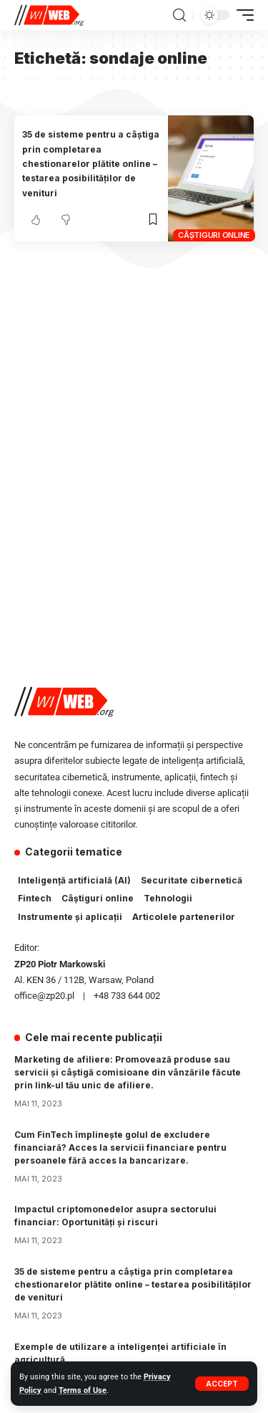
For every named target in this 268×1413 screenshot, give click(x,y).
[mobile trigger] (241, 15)
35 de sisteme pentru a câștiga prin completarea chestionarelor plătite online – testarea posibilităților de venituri (90, 163)
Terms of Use (82, 1390)
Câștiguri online (214, 235)
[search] (179, 15)
